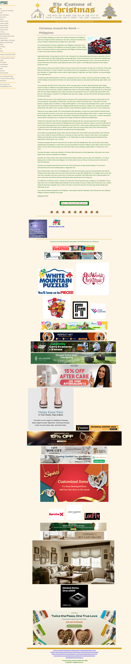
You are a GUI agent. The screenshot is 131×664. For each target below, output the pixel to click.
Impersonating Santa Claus (9, 36)
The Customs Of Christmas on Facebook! (9, 79)
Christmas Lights (6, 23)
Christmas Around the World (9, 54)
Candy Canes (5, 17)
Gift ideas (69, 657)
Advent (3, 12)
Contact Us (4, 71)
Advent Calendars (6, 15)
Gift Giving (4, 32)
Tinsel (2, 48)
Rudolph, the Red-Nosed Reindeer (80, 654)
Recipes (3, 68)
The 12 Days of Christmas (8, 10)
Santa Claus (4, 46)
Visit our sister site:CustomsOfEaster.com (7, 85)
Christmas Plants (6, 25)
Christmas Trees (6, 29)
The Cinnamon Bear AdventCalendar (9, 59)
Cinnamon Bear (76, 656)
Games (95, 656)
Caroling (3, 19)
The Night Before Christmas (9, 40)
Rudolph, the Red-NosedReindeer (8, 43)
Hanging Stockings (6, 34)
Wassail (3, 51)
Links (77, 657)
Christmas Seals (6, 27)
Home (2, 8)
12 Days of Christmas (59, 650)
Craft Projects (5, 62)
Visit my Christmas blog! (8, 76)
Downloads (90, 656)
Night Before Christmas (66, 654)
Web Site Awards (6, 73)
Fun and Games (5, 66)
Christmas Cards (6, 21)
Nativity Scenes (5, 38)
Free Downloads (6, 64)
